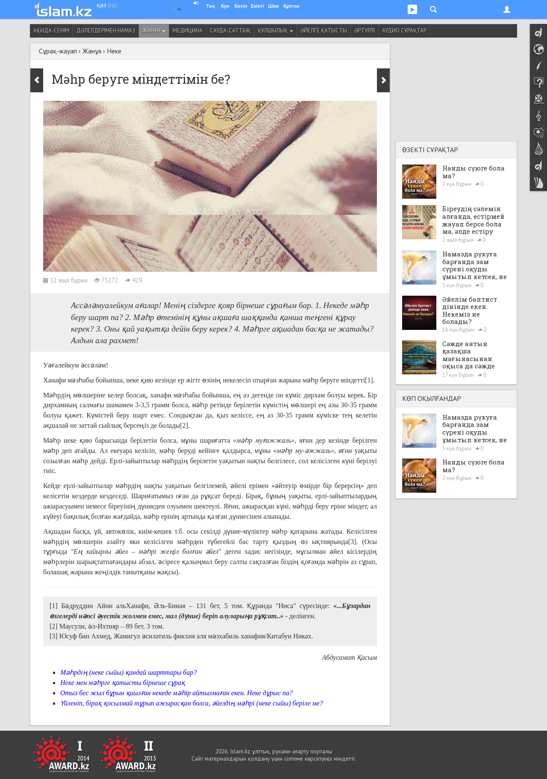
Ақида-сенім (51, 30)
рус (113, 4)
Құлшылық (275, 30)
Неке (114, 51)
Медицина (188, 30)
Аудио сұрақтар (404, 30)
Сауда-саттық (230, 30)
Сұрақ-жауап (58, 51)
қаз (101, 4)
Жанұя (153, 30)
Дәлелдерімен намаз (105, 30)
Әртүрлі (364, 30)
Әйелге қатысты (323, 30)
